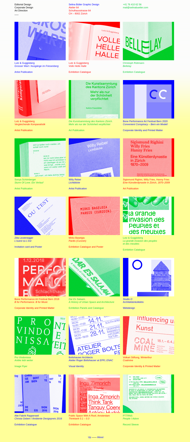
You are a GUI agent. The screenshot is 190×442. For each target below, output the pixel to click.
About (100, 437)
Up (89, 437)
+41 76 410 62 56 (132, 4)
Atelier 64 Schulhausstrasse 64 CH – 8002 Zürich (80, 10)
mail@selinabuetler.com (135, 7)
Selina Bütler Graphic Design (84, 4)
